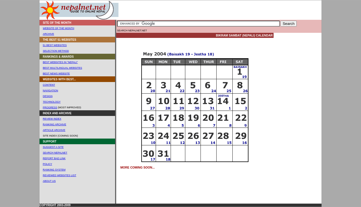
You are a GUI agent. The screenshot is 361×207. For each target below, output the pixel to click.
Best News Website (56, 73)
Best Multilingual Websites (62, 67)
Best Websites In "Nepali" (60, 62)
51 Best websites (55, 45)
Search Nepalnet (55, 152)
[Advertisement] (191, 10)
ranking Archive (54, 124)
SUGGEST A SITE (53, 147)
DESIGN (48, 96)
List (73, 175)
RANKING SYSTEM (54, 169)
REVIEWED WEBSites (57, 175)
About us (49, 181)
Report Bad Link (54, 158)
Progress (50, 107)
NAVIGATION (50, 90)
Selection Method (56, 50)
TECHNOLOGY (52, 101)
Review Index (52, 118)
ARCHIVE (48, 34)
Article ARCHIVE (54, 130)
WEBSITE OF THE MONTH (58, 28)
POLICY (47, 164)
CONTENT (49, 84)
